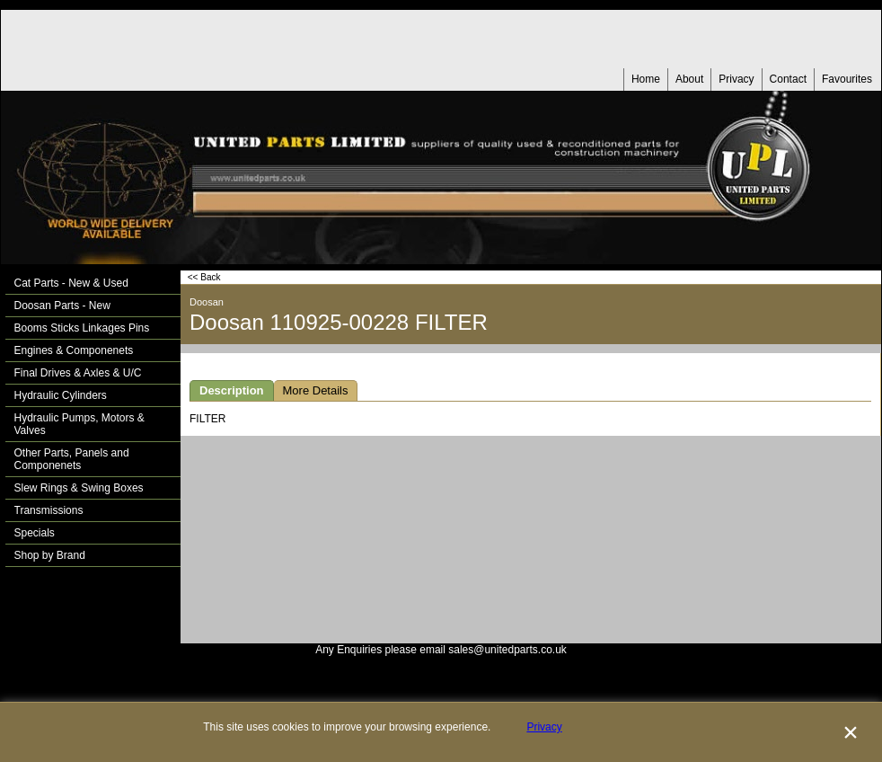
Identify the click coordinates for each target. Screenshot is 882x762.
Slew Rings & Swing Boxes (79, 488)
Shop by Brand (49, 555)
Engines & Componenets (74, 350)
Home (645, 79)
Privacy (736, 79)
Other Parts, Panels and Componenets (71, 459)
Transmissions (49, 510)
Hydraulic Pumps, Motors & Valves (79, 424)
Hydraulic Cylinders (60, 395)
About (689, 79)
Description (231, 390)
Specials (34, 533)
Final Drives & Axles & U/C (78, 373)
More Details (315, 390)
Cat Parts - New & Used (71, 283)
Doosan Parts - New (62, 305)
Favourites (847, 79)
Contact (788, 79)
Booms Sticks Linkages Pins (82, 328)
